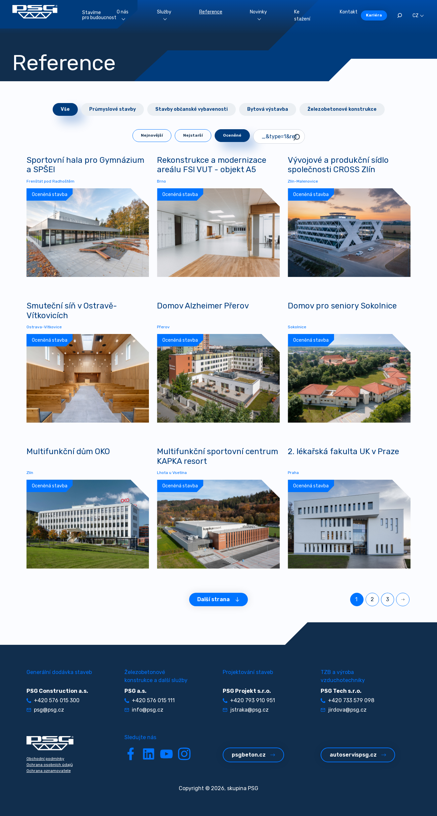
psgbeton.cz (253, 755)
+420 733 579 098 (347, 700)
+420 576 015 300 (52, 700)
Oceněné (232, 135)
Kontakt (349, 12)
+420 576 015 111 (149, 700)
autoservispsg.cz (358, 755)
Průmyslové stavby (112, 109)
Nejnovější (152, 135)
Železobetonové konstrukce (342, 109)
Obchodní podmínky (45, 758)
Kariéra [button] (374, 15)
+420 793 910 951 (249, 700)
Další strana (218, 599)
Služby (164, 14)
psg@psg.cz (45, 710)
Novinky (258, 14)
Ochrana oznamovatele (48, 770)
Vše (65, 109)
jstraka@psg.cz (246, 710)
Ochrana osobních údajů (49, 764)
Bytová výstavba (267, 109)
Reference (210, 12)
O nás (122, 14)
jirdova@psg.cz (344, 710)
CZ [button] (418, 15)
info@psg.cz (143, 710)
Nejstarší (193, 135)
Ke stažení (302, 15)
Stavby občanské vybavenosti (191, 109)
